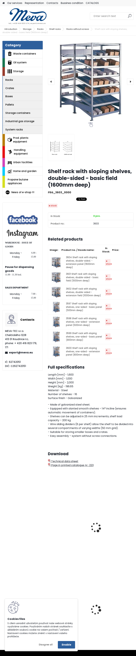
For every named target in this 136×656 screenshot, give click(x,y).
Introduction (11, 29)
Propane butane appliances (18, 181)
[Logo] (24, 16)
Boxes (9, 96)
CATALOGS (92, 3)
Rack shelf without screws (111, 529)
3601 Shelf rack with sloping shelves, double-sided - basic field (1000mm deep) (82, 277)
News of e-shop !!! (19, 192)
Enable (66, 645)
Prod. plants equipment (18, 139)
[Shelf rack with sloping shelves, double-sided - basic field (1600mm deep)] (91, 81)
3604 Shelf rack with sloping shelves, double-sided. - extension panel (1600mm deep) (81, 262)
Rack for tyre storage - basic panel (68, 531)
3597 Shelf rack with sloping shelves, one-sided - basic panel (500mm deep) (84, 307)
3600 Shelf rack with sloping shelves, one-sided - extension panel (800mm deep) (83, 351)
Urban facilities (20, 162)
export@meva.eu (21, 352)
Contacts (52, 3)
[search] (130, 17)
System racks (14, 129)
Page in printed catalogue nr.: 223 (71, 465)
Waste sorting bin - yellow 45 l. (112, 616)
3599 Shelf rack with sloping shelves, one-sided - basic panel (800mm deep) (84, 337)
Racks (40, 29)
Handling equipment (18, 151)
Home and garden (22, 171)
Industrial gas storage (19, 121)
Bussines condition (72, 3)
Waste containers (22, 54)
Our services (14, 3)
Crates (9, 88)
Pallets (9, 104)
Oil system (17, 62)
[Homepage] (3, 3)
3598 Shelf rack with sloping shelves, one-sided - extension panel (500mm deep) (83, 322)
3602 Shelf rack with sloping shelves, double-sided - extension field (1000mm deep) (83, 292)
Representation (34, 3)
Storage (27, 29)
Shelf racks (55, 29)
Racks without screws (77, 29)
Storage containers (17, 113)
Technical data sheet (63, 461)
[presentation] (51, 81)
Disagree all (46, 644)
